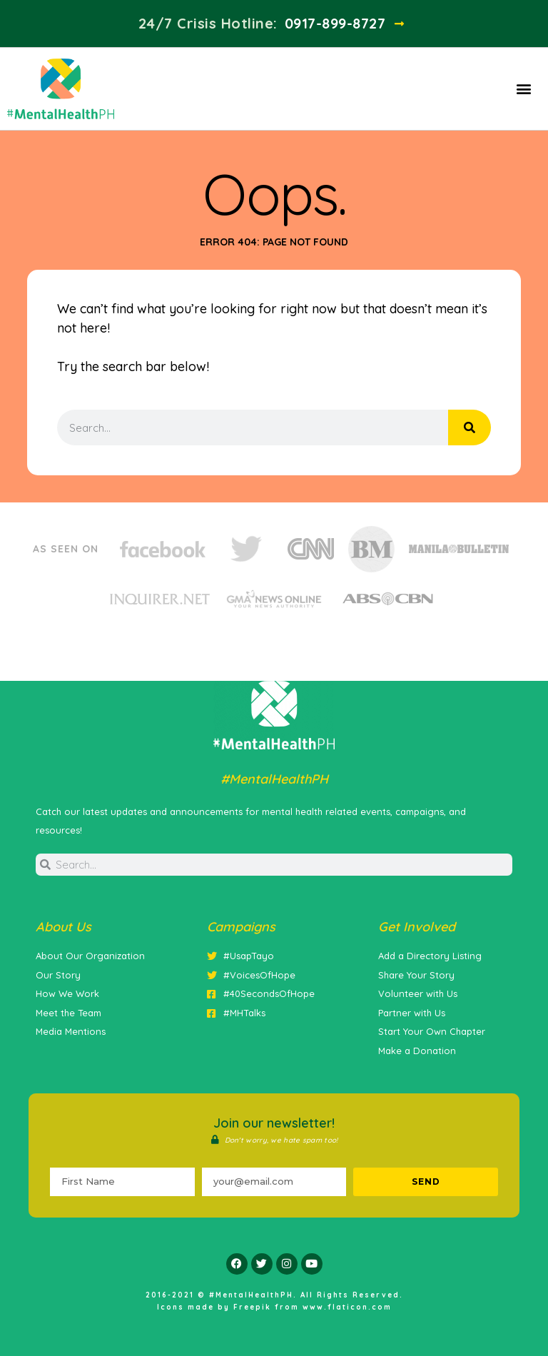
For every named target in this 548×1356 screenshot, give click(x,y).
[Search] (469, 427)
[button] (523, 89)
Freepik (252, 1307)
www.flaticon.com (347, 1307)
